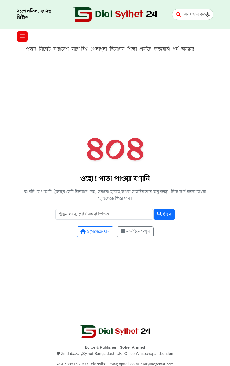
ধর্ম (175, 49)
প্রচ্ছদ (31, 49)
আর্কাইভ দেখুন (135, 232)
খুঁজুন (164, 214)
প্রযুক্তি (145, 49)
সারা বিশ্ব (80, 49)
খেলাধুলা (99, 49)
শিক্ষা (132, 49)
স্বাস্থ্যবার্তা (162, 49)
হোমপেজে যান (95, 232)
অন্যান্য (187, 49)
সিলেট (45, 49)
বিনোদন (117, 49)
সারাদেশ (61, 49)
